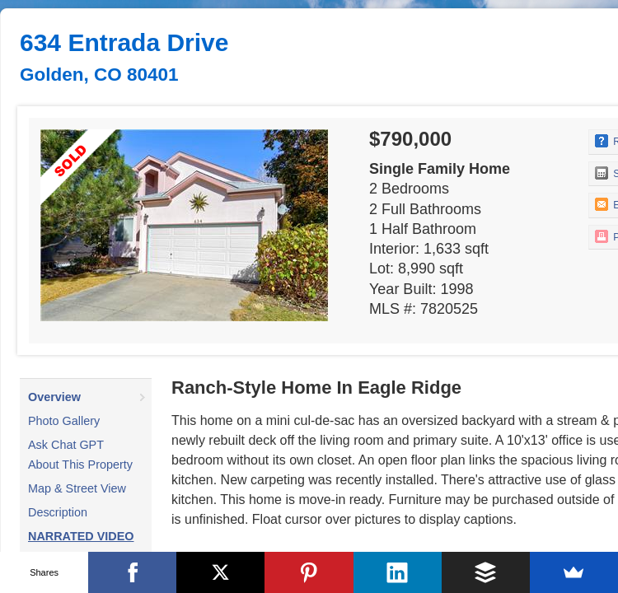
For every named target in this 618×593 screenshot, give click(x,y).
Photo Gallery (64, 420)
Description (57, 512)
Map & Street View (77, 488)
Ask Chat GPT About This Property (80, 454)
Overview (54, 397)
